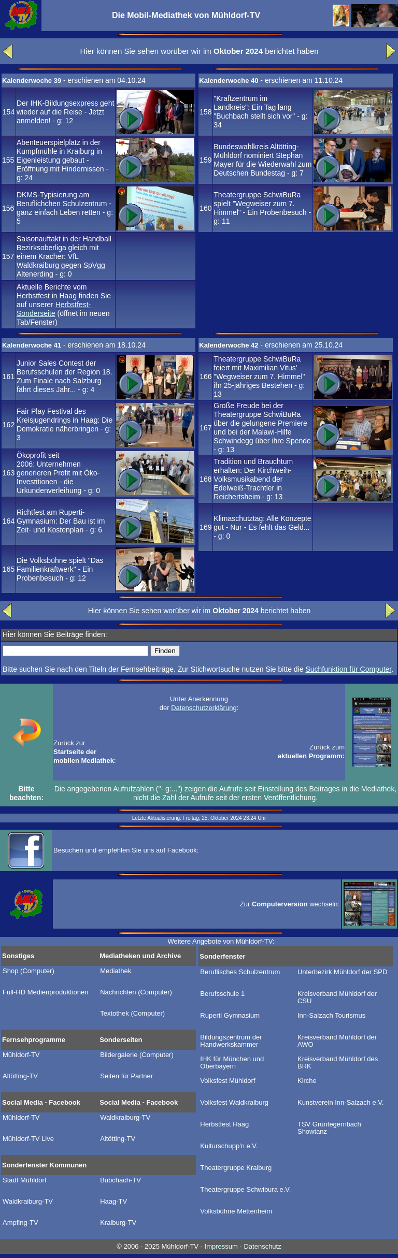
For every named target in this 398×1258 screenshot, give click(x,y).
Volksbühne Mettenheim (236, 1211)
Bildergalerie (137, 1055)
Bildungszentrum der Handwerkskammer (231, 1041)
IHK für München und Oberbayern (232, 1062)
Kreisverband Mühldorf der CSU (337, 997)
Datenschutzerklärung (203, 708)
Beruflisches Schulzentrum (240, 972)
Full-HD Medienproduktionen (45, 992)
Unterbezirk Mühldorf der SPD (342, 972)
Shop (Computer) (28, 971)
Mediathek (115, 971)
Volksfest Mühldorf (227, 1081)
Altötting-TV (20, 1076)
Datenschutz (262, 1246)
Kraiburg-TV (118, 1222)
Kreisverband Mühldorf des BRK (337, 1062)
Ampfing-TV (20, 1222)
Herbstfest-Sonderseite (54, 308)
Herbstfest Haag (224, 1124)
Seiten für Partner (126, 1076)
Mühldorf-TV (21, 1055)
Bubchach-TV (120, 1180)
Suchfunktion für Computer (348, 669)
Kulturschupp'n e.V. (229, 1146)
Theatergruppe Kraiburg (236, 1168)
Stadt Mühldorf (25, 1180)
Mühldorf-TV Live (28, 1139)
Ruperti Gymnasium (230, 1015)
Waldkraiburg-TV (125, 1117)
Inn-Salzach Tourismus (331, 1015)
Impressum (221, 1246)
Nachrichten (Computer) (136, 992)
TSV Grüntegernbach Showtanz (329, 1128)
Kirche (307, 1081)
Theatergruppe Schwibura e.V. (245, 1189)
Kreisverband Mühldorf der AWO (337, 1041)
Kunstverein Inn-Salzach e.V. (340, 1102)
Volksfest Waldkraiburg (234, 1102)
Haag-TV (113, 1201)
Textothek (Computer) (132, 1013)
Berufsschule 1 (222, 993)
